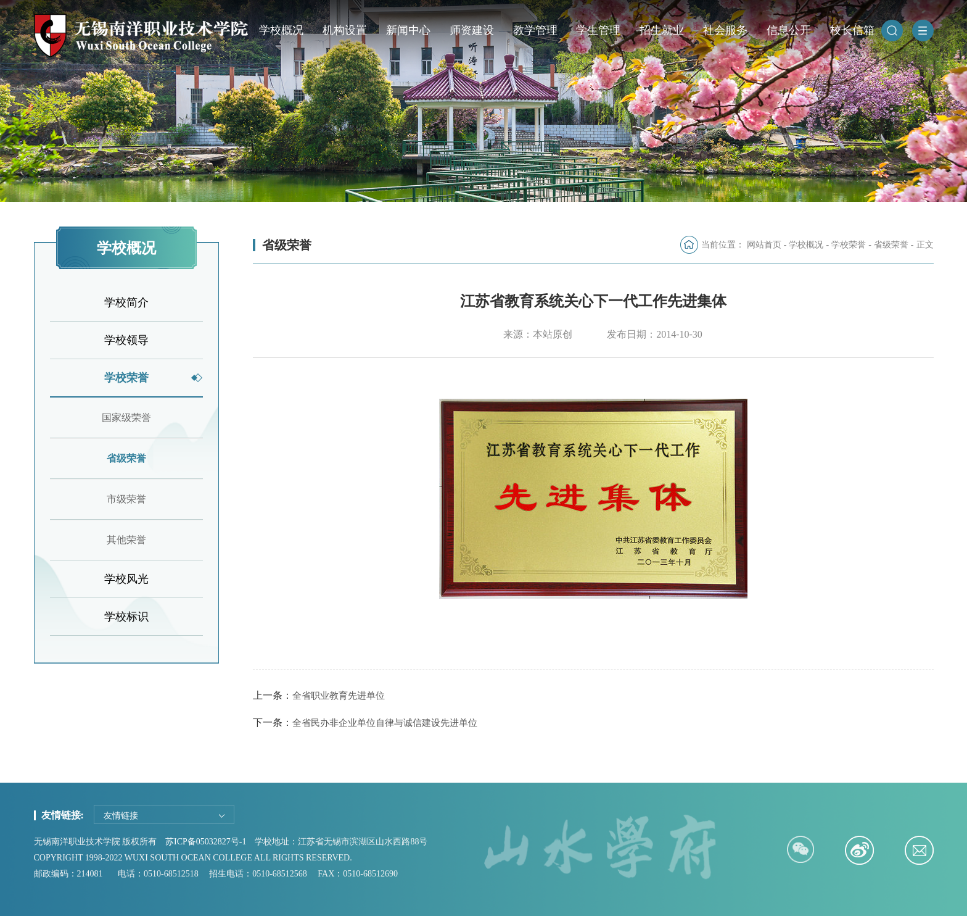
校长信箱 (852, 30)
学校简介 (126, 302)
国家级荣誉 (126, 417)
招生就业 (662, 30)
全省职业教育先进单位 (338, 696)
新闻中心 (408, 30)
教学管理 (535, 30)
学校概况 (281, 30)
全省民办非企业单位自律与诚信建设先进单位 (384, 723)
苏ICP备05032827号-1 (205, 841)
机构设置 (345, 30)
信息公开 (789, 30)
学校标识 (126, 616)
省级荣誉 (126, 458)
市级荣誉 (126, 499)
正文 (925, 244)
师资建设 (472, 30)
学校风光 (126, 579)
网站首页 (764, 244)
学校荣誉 (126, 378)
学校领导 (126, 340)
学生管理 (598, 30)
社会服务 (725, 30)
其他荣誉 (126, 540)
